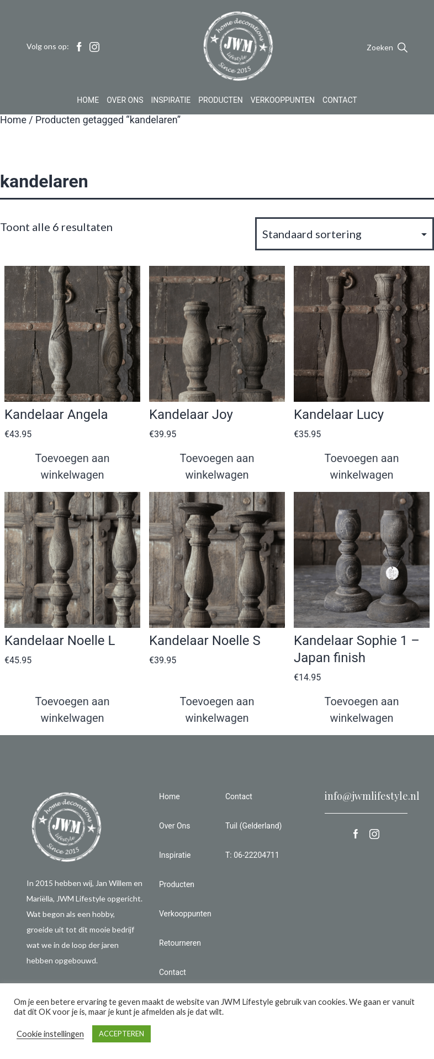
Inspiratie (171, 101)
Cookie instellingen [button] (50, 1034)
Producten (220, 101)
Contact (339, 101)
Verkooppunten (283, 101)
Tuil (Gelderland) (253, 825)
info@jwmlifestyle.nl (372, 796)
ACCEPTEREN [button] (121, 1033)
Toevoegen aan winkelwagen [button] (72, 466)
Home (88, 101)
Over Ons (125, 101)
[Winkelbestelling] (344, 233)
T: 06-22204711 (252, 855)
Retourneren (180, 943)
